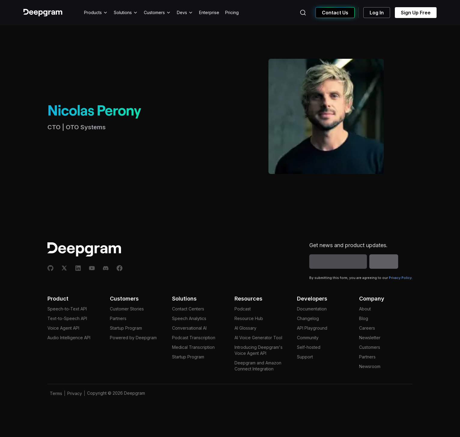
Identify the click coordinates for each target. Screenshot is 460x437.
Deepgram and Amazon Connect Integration (258, 365)
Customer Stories (127, 308)
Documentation (312, 308)
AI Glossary (245, 328)
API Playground (312, 328)
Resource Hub (249, 318)
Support (305, 356)
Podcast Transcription (193, 337)
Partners (118, 318)
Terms (56, 393)
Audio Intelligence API (68, 337)
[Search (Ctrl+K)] (303, 12)
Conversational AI (189, 328)
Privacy (74, 393)
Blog (363, 318)
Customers (157, 12)
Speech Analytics (189, 318)
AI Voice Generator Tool (258, 337)
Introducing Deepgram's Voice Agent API (259, 350)
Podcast (243, 308)
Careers (367, 328)
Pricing (232, 12)
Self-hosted (308, 347)
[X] (64, 268)
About (365, 308)
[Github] (50, 268)
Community (308, 337)
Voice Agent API (63, 328)
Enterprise (209, 12)
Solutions (126, 12)
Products (96, 12)
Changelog (308, 318)
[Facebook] (120, 268)
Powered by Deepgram (133, 337)
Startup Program (126, 328)
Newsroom (369, 366)
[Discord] (106, 268)
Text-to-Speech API (67, 318)
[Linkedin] (78, 268)
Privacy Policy (400, 278)
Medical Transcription (193, 347)
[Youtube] (92, 268)
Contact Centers (188, 308)
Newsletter (369, 337)
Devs (185, 12)
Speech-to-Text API (67, 308)
